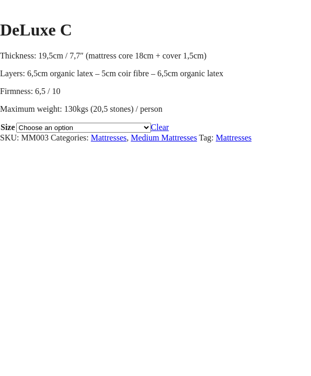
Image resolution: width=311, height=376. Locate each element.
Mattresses (108, 137)
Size (8, 127)
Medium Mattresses (164, 137)
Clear (160, 127)
